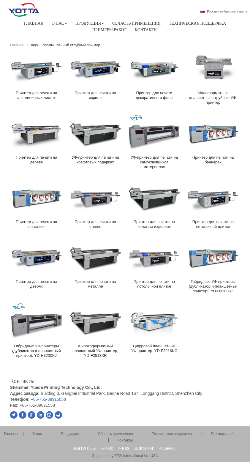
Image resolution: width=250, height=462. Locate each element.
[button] (59, 23)
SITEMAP (144, 449)
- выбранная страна (227, 11)
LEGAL (167, 449)
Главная (17, 45)
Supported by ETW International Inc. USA (125, 456)
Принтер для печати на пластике (36, 224)
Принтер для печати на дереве (36, 159)
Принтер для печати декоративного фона (154, 95)
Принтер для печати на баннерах (213, 159)
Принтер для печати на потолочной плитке (213, 224)
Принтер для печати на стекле (95, 224)
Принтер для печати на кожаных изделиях (154, 224)
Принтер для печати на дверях (36, 283)
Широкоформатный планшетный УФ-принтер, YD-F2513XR (95, 351)
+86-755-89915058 (48, 399)
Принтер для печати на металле (95, 283)
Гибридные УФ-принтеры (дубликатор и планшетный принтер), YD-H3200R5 (213, 286)
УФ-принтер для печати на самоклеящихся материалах (154, 162)
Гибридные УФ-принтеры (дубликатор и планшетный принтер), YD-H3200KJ (36, 351)
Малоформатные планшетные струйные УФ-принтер (213, 98)
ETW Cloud (84, 449)
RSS (123, 449)
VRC (107, 449)
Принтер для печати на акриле (95, 95)
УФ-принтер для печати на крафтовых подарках (95, 159)
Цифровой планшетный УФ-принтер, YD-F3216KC (154, 348)
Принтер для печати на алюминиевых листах (36, 95)
